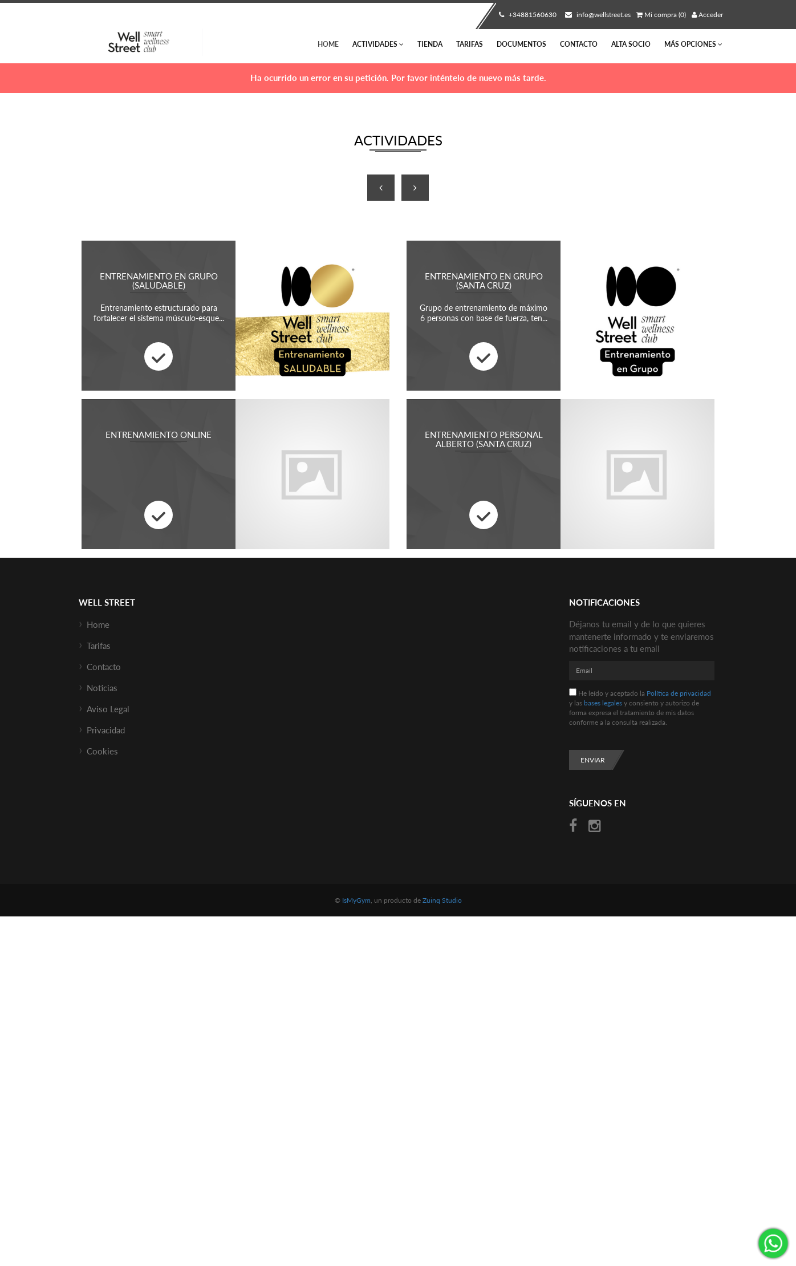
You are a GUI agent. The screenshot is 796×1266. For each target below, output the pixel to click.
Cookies (102, 751)
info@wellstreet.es (596, 14)
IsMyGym (356, 900)
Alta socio (631, 44)
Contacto (579, 44)
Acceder (707, 14)
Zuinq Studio (442, 900)
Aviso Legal (108, 709)
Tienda (429, 44)
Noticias (102, 688)
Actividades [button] (378, 44)
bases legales (603, 703)
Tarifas (469, 44)
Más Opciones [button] (693, 44)
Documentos (521, 44)
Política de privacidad (679, 693)
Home (328, 44)
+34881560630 (526, 14)
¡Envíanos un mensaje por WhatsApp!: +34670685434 (773, 1243)
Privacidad (106, 730)
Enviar (592, 760)
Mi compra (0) (661, 14)
